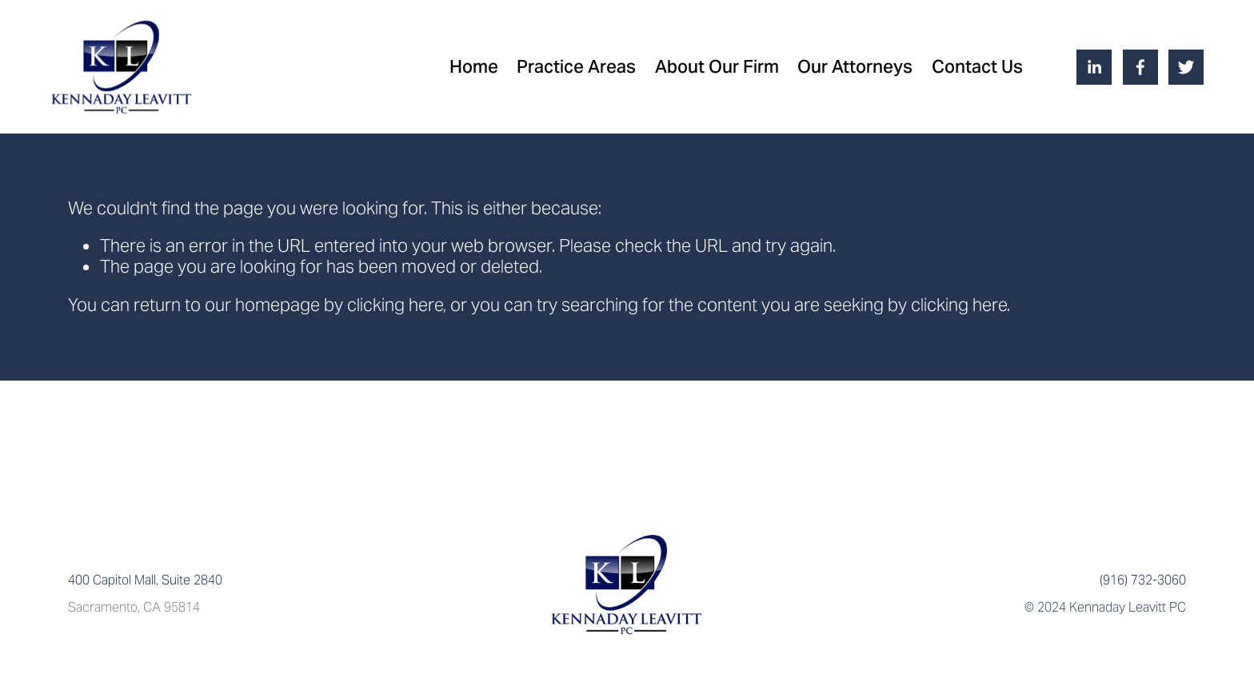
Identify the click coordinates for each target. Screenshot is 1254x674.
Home (473, 66)
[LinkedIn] (1094, 67)
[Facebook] (1140, 67)
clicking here (395, 304)
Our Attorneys (855, 66)
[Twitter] (1186, 67)
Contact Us (977, 66)
